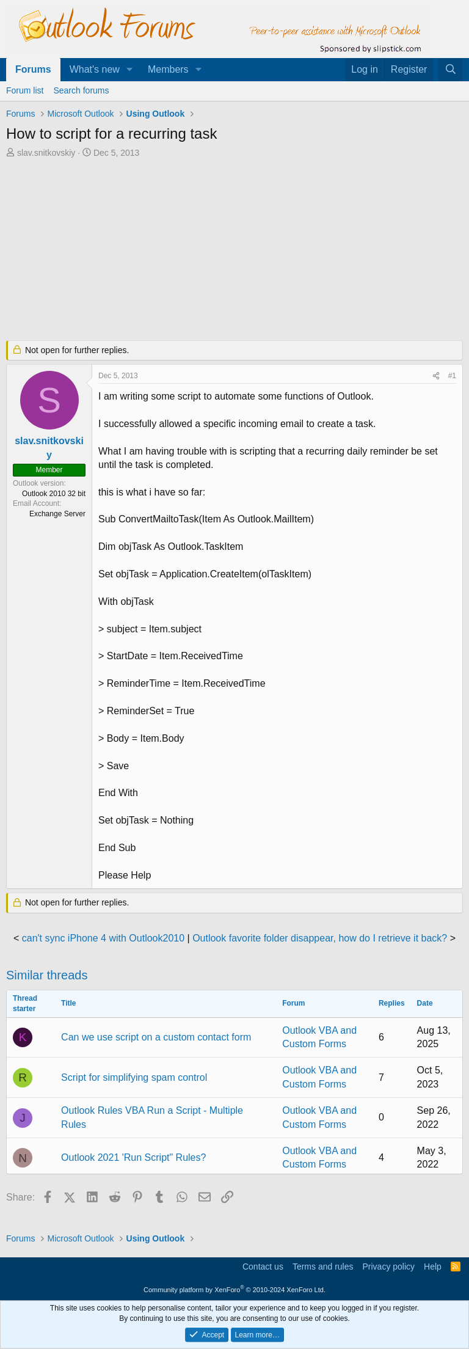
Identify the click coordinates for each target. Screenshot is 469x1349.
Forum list (24, 90)
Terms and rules (323, 1266)
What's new (95, 69)
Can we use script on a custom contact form (156, 1037)
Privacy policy (388, 1266)
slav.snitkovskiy (46, 153)
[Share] (436, 376)
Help (433, 1266)
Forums (33, 69)
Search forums (81, 90)
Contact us (262, 1266)
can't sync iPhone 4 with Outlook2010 (103, 938)
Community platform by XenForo (234, 1289)
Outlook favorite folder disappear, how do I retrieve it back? (319, 938)
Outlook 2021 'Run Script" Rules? (133, 1157)
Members (168, 69)
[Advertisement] (234, 250)
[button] (130, 69)
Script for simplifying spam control (134, 1077)
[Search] (450, 69)
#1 (452, 375)
